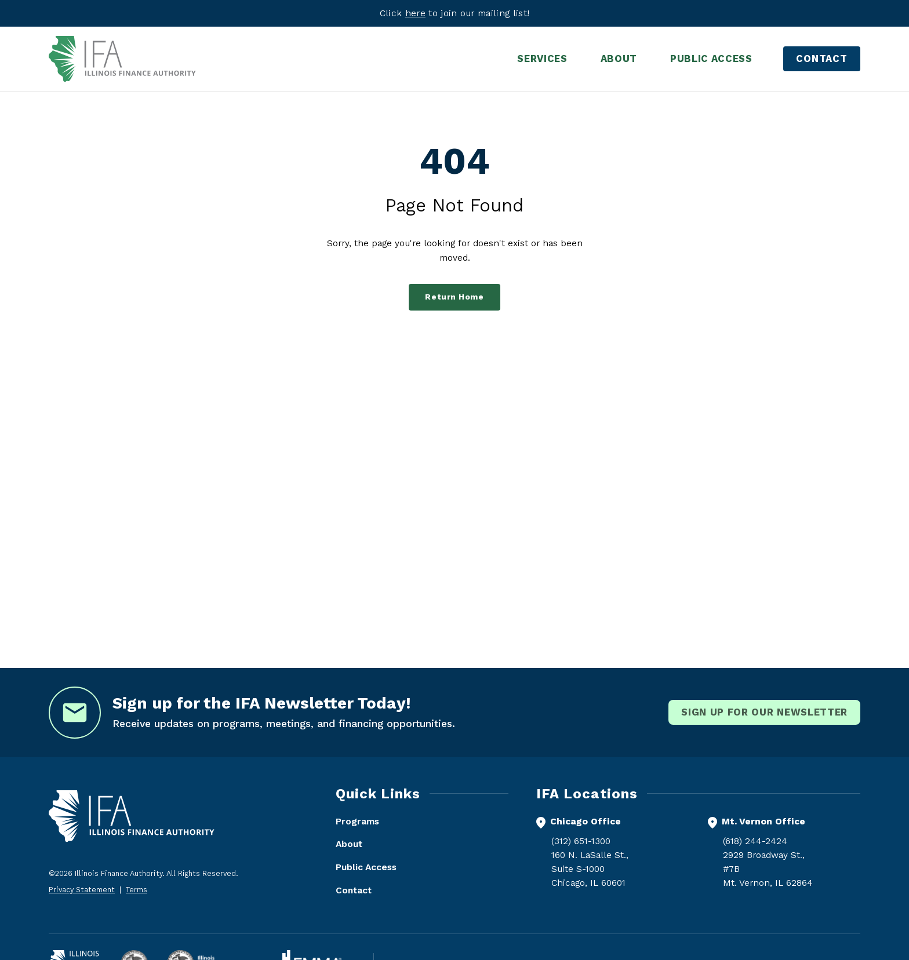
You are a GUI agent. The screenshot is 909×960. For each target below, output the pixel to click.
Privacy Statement (82, 889)
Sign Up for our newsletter (764, 712)
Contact (822, 58)
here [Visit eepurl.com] (415, 13)
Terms (136, 889)
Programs (357, 821)
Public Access (366, 867)
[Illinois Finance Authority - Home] (122, 59)
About (349, 843)
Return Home (454, 297)
